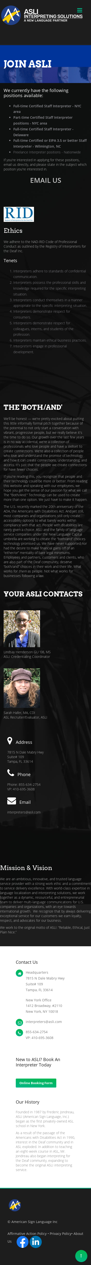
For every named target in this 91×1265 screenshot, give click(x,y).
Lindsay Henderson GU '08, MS (27, 652)
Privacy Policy (60, 1233)
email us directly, (16, 164)
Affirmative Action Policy (27, 1233)
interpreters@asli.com (24, 812)
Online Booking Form (36, 1083)
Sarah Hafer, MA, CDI (19, 712)
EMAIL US (45, 180)
